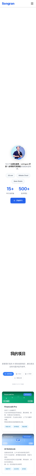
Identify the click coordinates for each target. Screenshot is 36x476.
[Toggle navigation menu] (32, 3)
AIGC (18, 374)
